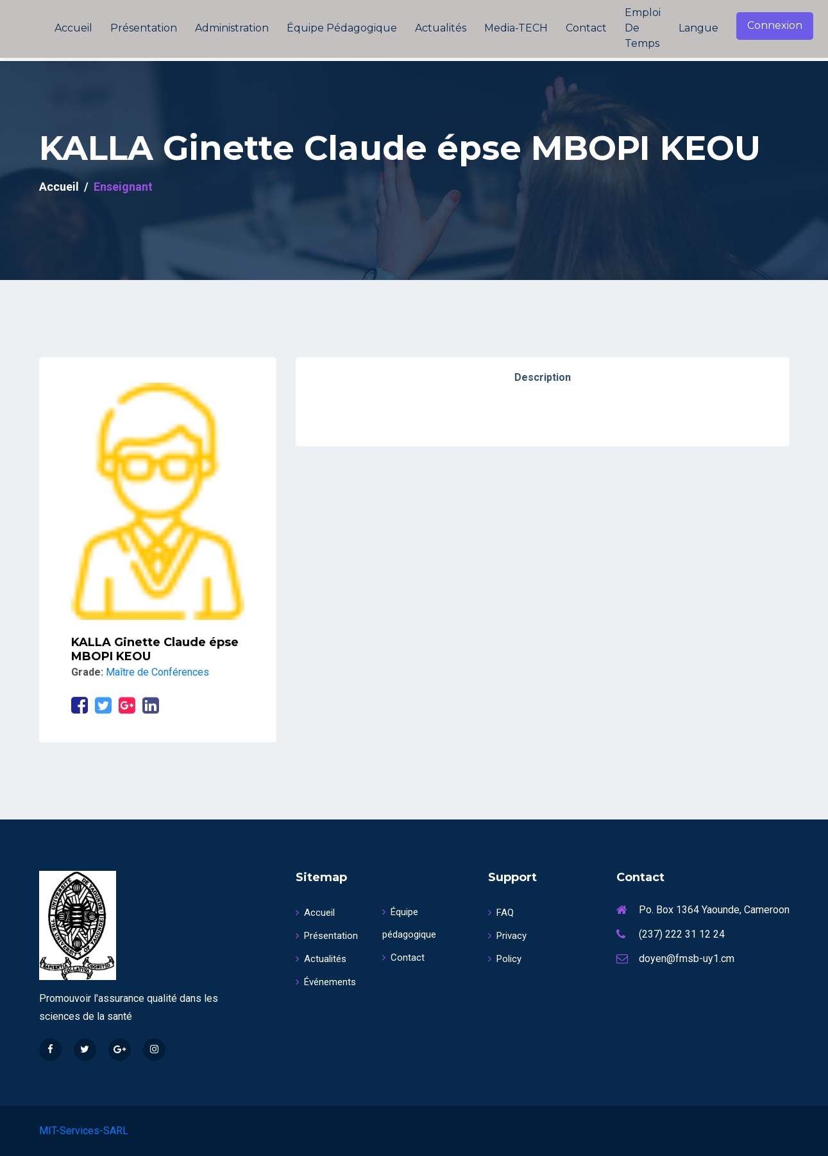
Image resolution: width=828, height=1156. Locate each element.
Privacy (507, 935)
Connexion (774, 25)
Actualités (440, 28)
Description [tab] (542, 377)
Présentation (143, 28)
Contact (586, 28)
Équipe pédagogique (342, 28)
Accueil (73, 28)
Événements (326, 982)
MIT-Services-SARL (83, 1131)
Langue (698, 28)
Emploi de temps (643, 27)
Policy (504, 959)
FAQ (501, 912)
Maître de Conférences (157, 672)
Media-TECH (516, 28)
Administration (232, 28)
